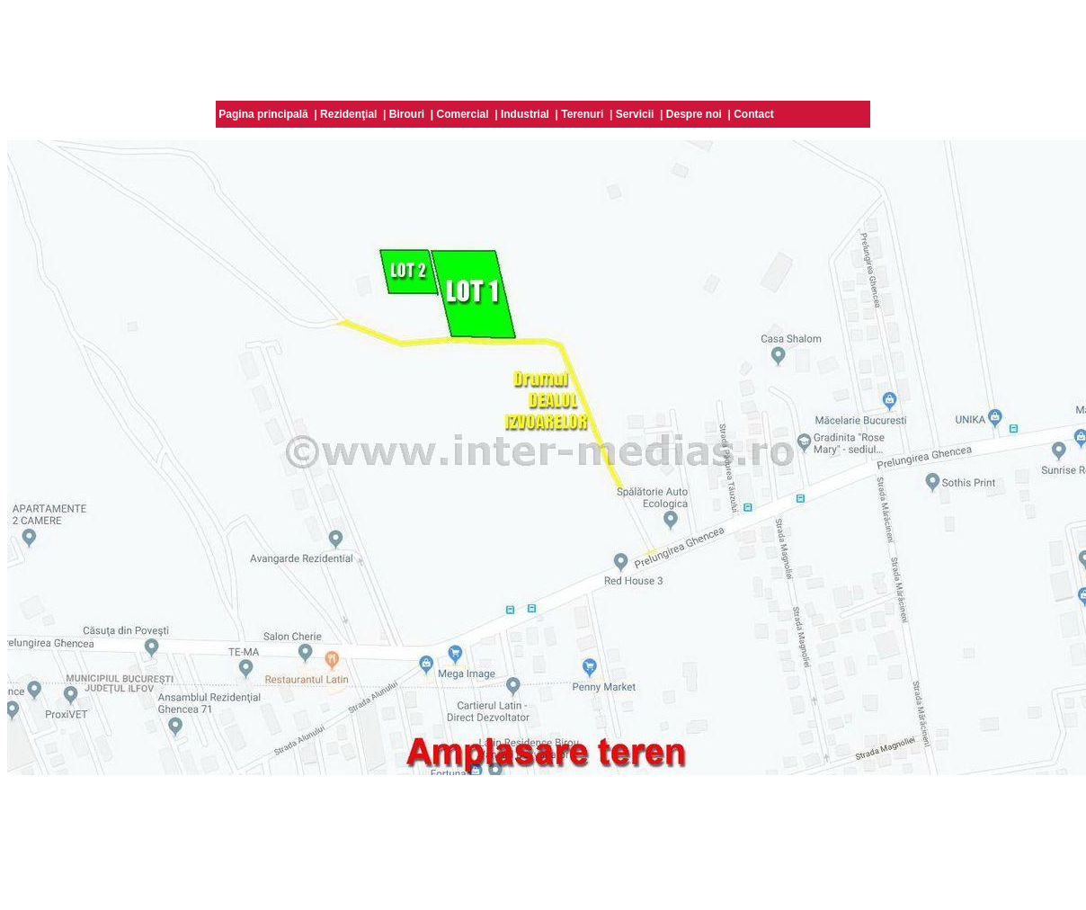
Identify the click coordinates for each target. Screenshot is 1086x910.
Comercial (463, 114)
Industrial (525, 114)
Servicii (635, 114)
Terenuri (582, 114)
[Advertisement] (543, 47)
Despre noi (694, 114)
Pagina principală (262, 114)
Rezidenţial (348, 114)
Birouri (406, 114)
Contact (754, 114)
